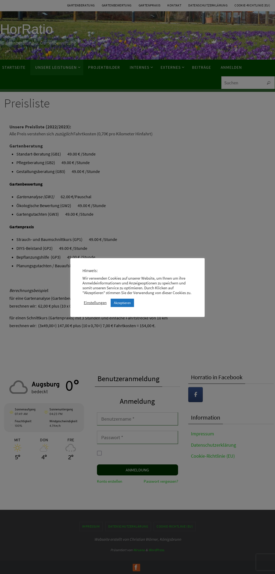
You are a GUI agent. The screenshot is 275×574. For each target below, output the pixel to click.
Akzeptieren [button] (122, 303)
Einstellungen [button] (95, 302)
